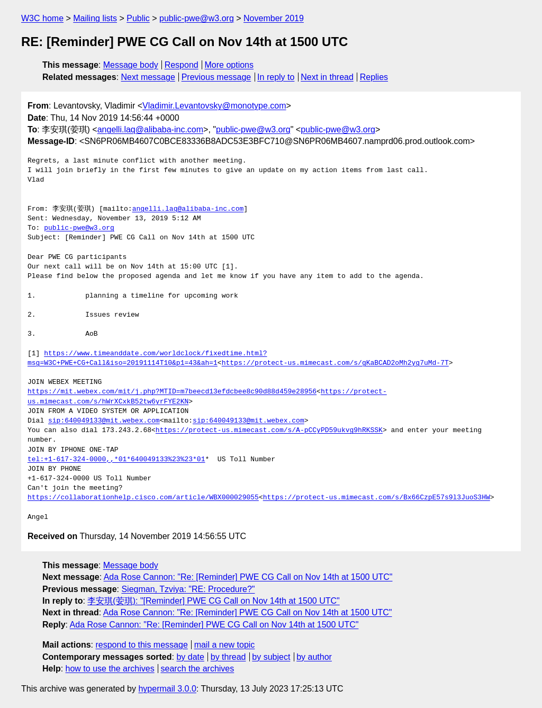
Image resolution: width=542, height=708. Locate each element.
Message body (130, 64)
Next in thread (327, 77)
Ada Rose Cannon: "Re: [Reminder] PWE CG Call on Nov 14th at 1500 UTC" (248, 576)
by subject (271, 656)
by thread (228, 656)
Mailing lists (95, 18)
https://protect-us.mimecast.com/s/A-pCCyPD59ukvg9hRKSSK (269, 430)
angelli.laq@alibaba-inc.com (150, 129)
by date (190, 656)
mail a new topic (224, 644)
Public (138, 18)
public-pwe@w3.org (196, 18)
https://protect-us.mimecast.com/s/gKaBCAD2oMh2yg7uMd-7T (335, 363)
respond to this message (141, 644)
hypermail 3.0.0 (167, 688)
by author (314, 656)
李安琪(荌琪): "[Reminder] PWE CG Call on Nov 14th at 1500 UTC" (213, 600)
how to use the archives (110, 668)
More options (229, 64)
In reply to (275, 77)
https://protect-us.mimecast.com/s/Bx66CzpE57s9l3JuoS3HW (376, 498)
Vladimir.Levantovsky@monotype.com (214, 105)
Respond (181, 64)
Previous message (216, 77)
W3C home (42, 18)
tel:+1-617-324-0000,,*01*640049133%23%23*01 (116, 459)
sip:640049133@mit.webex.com (104, 421)
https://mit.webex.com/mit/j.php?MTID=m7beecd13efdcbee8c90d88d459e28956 (172, 392)
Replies (374, 77)
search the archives (197, 668)
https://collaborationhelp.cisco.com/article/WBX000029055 (143, 498)
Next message (148, 77)
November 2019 (273, 18)
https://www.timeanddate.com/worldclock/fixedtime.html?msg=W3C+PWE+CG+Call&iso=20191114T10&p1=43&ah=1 (147, 358)
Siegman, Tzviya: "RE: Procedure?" (188, 589)
